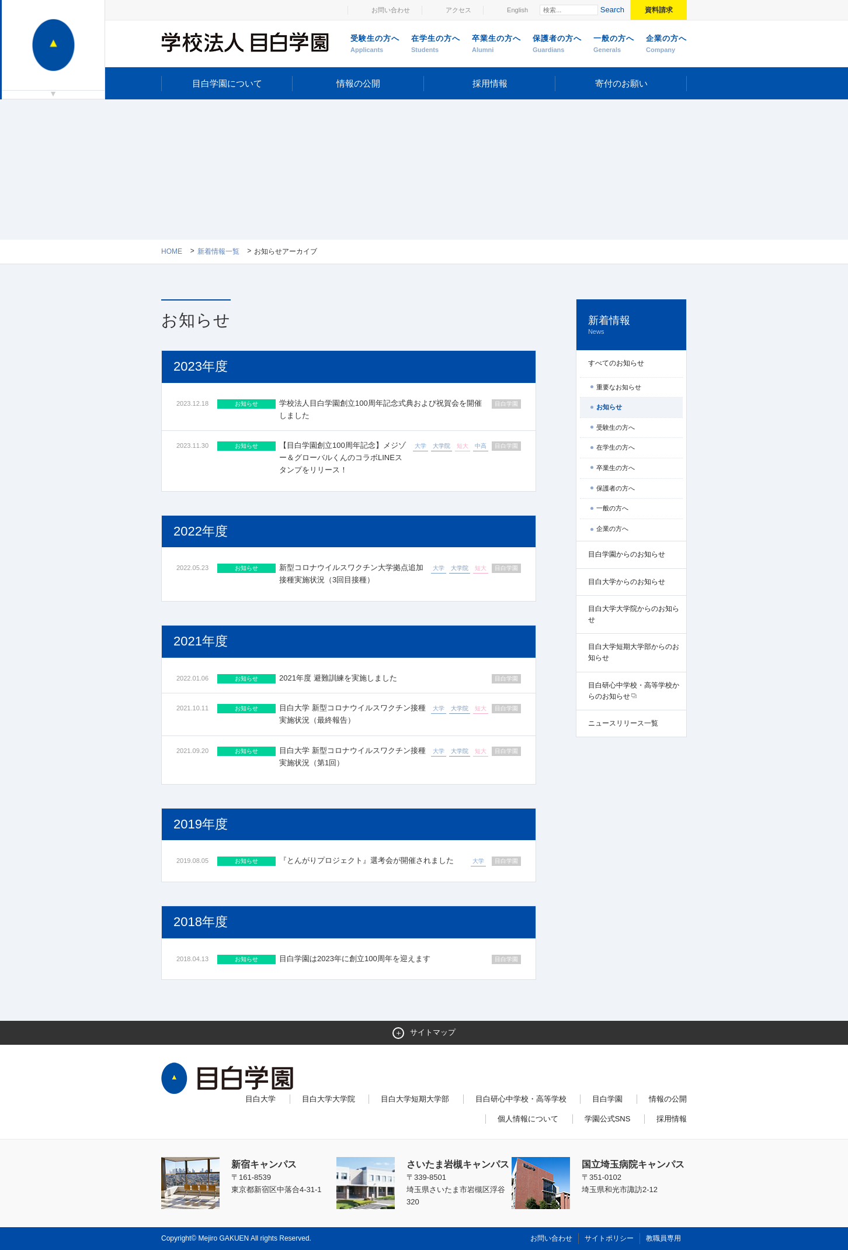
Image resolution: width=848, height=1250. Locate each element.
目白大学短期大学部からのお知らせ (633, 652)
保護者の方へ (557, 44)
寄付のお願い (621, 83)
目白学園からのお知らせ (626, 554)
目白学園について (227, 83)
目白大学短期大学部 (415, 1098)
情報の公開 (358, 83)
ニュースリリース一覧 (623, 723)
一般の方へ (613, 44)
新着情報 (631, 325)
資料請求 (659, 10)
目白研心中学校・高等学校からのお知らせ (633, 690)
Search (612, 9)
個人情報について (528, 1118)
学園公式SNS (608, 1118)
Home (171, 251)
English (517, 9)
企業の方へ (666, 44)
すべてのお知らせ (616, 363)
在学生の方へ (435, 44)
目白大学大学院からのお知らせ (633, 614)
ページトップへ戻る (662, 1216)
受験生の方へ (374, 44)
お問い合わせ (390, 9)
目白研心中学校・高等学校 (521, 1098)
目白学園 (607, 1098)
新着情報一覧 (218, 251)
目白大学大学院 (328, 1098)
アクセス (458, 9)
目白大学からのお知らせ (626, 582)
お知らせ (609, 406)
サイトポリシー (609, 1238)
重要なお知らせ (618, 387)
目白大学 (260, 1098)
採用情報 (490, 83)
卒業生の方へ (496, 44)
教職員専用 (663, 1238)
